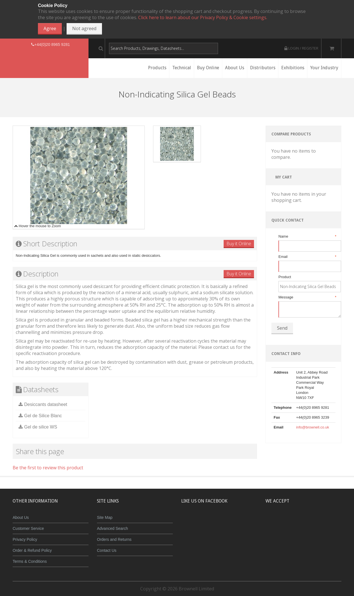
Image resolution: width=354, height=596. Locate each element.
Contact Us (106, 550)
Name (306, 236)
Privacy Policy (25, 539)
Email (306, 256)
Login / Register (301, 48)
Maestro (311, 521)
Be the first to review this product (48, 468)
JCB (294, 521)
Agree (50, 28)
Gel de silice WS (40, 427)
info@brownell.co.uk (312, 427)
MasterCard (277, 521)
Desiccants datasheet (45, 404)
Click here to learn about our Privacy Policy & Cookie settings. (202, 17)
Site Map (104, 517)
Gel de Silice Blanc (43, 415)
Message (306, 297)
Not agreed (84, 28)
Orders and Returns (114, 539)
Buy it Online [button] (238, 243)
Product (284, 277)
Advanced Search (112, 528)
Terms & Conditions (30, 561)
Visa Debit (329, 521)
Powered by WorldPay (303, 536)
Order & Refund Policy (32, 550)
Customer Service (28, 528)
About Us (21, 517)
